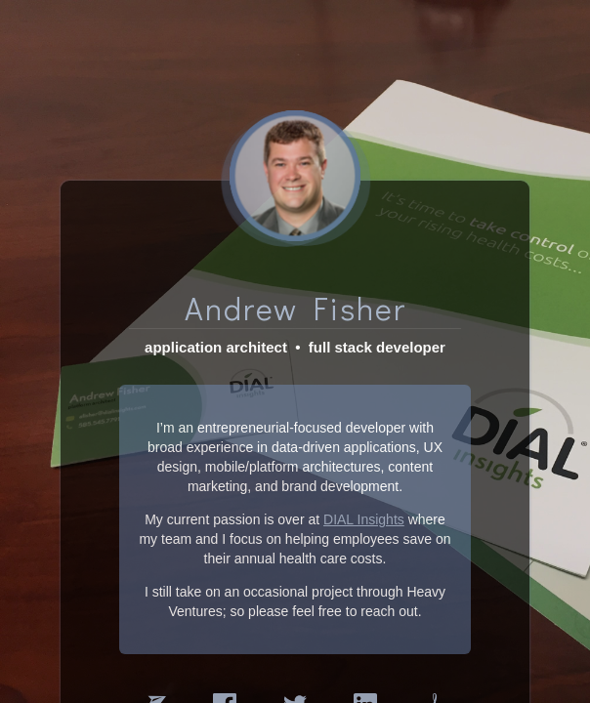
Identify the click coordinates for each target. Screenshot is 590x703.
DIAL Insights (363, 507)
